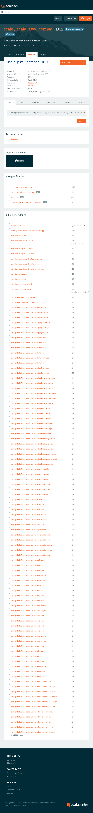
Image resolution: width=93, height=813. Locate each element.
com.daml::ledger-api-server (22, 253)
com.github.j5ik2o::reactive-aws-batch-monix (29, 353)
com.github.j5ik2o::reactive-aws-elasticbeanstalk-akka (33, 681)
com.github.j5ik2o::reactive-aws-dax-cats (27, 504)
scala (8, 29)
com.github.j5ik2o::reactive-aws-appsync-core (29, 317)
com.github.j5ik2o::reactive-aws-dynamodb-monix (31, 545)
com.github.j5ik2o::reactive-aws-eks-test (27, 676)
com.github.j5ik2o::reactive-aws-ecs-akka (27, 621)
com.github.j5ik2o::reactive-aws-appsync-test (29, 332)
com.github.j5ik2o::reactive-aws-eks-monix (28, 666)
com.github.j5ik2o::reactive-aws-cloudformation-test (32, 403)
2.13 (26, 45)
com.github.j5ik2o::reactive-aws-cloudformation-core (33, 388)
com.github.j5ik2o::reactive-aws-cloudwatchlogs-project (34, 459)
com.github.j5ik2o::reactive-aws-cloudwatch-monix (31, 423)
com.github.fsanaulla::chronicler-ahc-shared (29, 302)
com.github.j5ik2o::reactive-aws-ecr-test (27, 615)
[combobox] (73, 62)
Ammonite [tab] (51, 102)
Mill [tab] (22, 102)
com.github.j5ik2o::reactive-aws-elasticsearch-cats (31, 717)
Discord (11, 763)
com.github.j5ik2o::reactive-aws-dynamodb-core (30, 540)
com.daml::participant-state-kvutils (25, 264)
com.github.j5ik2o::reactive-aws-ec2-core (27, 570)
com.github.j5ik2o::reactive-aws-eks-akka (28, 651)
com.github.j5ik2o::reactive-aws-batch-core (28, 347)
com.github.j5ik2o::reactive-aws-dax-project (29, 519)
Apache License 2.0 (74, 29)
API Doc (58, 18)
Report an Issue (13, 776)
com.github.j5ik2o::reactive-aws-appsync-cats (29, 312)
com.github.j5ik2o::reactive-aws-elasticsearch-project (33, 732)
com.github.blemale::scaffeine (23, 297)
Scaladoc (14, 139)
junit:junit (15, 197)
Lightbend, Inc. (44, 91)
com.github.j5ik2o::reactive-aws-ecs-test (27, 646)
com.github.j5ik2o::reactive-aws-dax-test (27, 524)
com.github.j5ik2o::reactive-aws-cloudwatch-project (32, 428)
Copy (81, 121)
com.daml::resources (19, 274)
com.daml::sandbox (18, 279)
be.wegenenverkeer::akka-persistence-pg (27, 230)
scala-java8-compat (35, 29)
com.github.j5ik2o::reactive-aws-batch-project (30, 358)
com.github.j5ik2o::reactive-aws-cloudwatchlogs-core (33, 449)
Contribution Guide (14, 773)
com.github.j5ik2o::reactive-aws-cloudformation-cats (32, 383)
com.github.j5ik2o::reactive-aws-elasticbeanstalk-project (34, 701)
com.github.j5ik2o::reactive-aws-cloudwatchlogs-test (32, 464)
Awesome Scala (71, 18)
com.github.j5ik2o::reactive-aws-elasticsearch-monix (32, 727)
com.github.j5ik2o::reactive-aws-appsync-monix (30, 322)
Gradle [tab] (82, 102)
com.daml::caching (18, 236)
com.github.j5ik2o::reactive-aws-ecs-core (27, 631)
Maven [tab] (67, 102)
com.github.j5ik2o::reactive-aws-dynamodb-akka (30, 529)
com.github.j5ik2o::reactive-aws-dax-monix (28, 514)
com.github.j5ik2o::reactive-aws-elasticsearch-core (31, 722)
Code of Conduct (13, 789)
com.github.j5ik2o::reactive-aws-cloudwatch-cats (31, 413)
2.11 (38, 45)
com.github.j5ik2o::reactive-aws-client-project (30, 368)
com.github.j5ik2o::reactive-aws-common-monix (30, 484)
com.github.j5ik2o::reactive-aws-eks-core (27, 661)
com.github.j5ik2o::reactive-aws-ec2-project (29, 580)
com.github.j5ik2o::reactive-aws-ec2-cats (27, 565)
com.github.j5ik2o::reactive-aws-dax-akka (28, 499)
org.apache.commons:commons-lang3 (26, 202)
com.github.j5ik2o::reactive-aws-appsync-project (31, 327)
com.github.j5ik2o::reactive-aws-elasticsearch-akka (32, 712)
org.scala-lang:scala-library (22, 187)
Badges (43, 54)
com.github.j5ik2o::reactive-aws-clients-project (30, 373)
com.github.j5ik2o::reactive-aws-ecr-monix (28, 605)
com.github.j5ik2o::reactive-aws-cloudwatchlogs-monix (33, 454)
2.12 (32, 45)
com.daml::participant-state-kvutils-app (27, 269)
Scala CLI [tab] (35, 102)
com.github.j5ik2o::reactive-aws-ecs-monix (28, 636)
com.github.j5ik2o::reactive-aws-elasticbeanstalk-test (33, 706)
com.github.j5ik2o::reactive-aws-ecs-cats (27, 626)
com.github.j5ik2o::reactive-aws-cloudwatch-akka (31, 408)
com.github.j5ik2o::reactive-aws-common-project (31, 489)
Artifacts (20, 54)
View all (31, 85)
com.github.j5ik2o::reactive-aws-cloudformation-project (34, 398)
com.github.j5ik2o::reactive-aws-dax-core (27, 509)
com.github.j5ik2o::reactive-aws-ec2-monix (28, 575)
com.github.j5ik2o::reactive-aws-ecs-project (29, 641)
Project (9, 54)
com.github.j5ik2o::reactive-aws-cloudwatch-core (31, 418)
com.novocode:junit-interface (23, 192)
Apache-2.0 (32, 83)
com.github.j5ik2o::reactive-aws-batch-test (28, 363)
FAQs (9, 786)
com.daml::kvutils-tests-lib (22, 241)
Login (85, 18)
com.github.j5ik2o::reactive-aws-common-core (30, 479)
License (10, 793)
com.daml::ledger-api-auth (22, 248)
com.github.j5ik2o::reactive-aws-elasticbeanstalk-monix (34, 696)
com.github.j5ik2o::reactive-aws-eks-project (29, 671)
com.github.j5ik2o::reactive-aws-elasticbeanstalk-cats (33, 686)
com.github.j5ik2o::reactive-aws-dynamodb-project (31, 550)
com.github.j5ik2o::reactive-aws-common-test (30, 494)
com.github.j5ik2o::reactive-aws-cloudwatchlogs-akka (33, 438)
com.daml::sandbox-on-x (21, 289)
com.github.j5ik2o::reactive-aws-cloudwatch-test (31, 433)
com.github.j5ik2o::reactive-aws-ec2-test (27, 585)
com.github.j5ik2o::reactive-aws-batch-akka (29, 337)
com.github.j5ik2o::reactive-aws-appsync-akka (29, 307)
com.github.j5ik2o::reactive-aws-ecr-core (27, 600)
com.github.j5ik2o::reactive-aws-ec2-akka (28, 560)
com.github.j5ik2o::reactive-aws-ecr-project (28, 610)
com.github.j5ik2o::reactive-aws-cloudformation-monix (33, 393)
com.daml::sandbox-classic (22, 284)
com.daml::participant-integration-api (26, 259)
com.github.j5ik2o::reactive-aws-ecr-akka (27, 590)
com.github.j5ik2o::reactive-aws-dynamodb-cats (30, 535)
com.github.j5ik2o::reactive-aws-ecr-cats (27, 595)
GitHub (10, 34)
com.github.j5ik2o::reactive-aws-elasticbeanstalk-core (33, 691)
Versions (32, 54)
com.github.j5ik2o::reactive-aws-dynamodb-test (30, 555)
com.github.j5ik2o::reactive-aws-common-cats (30, 474)
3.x (20, 45)
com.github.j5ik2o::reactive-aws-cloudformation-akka (33, 378)
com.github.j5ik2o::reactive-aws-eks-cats (27, 656)
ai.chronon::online (18, 225)
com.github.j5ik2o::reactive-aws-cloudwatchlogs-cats (32, 444)
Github (11, 760)
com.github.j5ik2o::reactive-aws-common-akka (30, 469)
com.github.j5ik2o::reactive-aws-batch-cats (28, 342)
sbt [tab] (9, 102)
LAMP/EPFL (33, 91)
